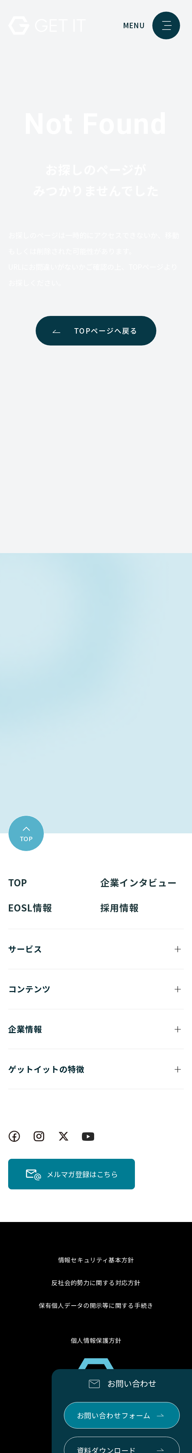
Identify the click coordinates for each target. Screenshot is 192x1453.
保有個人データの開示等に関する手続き (96, 1305)
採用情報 (119, 907)
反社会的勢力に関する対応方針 (95, 1282)
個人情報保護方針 (96, 1340)
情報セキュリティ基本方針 (96, 1259)
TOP (17, 882)
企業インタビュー (138, 882)
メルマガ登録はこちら (82, 1174)
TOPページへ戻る (106, 330)
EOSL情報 (30, 907)
